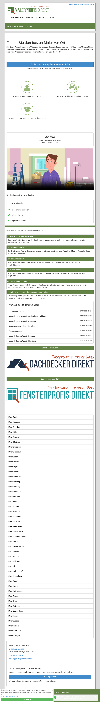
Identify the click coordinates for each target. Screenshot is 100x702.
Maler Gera (12, 601)
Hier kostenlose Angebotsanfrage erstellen (49, 64)
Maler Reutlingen (14, 631)
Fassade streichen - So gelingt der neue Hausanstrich (27, 292)
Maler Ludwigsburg (15, 611)
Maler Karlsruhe (14, 511)
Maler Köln (12, 432)
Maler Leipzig (13, 467)
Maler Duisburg (14, 487)
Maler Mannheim (14, 516)
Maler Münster (13, 507)
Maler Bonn (12, 502)
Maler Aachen (13, 556)
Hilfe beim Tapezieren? (15, 259)
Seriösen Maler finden (15, 247)
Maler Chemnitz (14, 551)
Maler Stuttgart (14, 442)
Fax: (16, 655)
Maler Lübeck (13, 621)
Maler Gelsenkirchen (16, 531)
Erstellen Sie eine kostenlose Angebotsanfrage (29, 18)
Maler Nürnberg (14, 482)
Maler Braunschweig (16, 546)
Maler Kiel (12, 566)
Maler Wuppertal (14, 492)
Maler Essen (13, 457)
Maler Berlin (13, 417)
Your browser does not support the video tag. (50, 169)
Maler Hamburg (14, 422)
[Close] (52, 690)
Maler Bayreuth (14, 541)
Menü (53, 18)
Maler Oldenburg (14, 561)
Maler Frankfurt (14, 437)
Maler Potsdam (14, 606)
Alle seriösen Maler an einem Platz (20, 281)
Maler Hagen (13, 616)
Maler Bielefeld (14, 497)
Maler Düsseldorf (14, 447)
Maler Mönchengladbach (17, 536)
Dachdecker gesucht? (50, 348)
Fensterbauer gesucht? (50, 379)
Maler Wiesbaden (15, 526)
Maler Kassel (13, 586)
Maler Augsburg (14, 521)
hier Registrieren (50, 677)
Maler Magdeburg (15, 576)
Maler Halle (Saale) (15, 571)
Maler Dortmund (14, 452)
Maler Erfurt (12, 581)
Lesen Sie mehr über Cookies (9, 696)
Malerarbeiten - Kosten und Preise (20, 236)
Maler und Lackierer (14, 270)
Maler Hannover (14, 477)
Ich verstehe (27, 699)
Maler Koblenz (13, 626)
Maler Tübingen (14, 636)
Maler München (14, 427)
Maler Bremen (13, 462)
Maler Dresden (14, 472)
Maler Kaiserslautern (16, 591)
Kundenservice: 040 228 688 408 (81, 4)
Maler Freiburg (14, 596)
